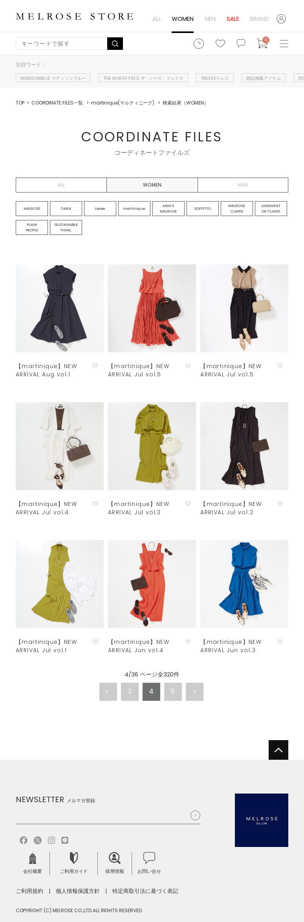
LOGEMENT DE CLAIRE (270, 208)
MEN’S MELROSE (168, 208)
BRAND (259, 19)
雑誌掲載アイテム (263, 78)
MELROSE (32, 208)
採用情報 (114, 863)
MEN (210, 19)
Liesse (100, 208)
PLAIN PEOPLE (32, 227)
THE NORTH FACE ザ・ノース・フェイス (143, 78)
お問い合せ (149, 863)
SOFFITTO (202, 208)
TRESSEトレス (215, 78)
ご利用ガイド (74, 863)
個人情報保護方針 (78, 891)
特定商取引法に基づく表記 (145, 891)
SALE (233, 19)
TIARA (65, 208)
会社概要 (32, 863)
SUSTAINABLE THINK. (66, 227)
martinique (134, 208)
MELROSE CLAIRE (236, 208)
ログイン (282, 19)
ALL (156, 19)
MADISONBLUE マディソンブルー (53, 78)
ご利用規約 (29, 891)
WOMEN (183, 19)
